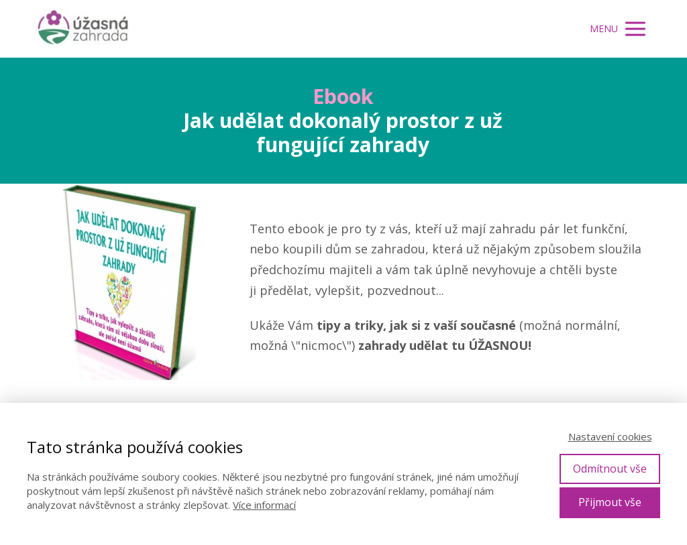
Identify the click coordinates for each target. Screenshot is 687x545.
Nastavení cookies (610, 436)
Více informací (264, 504)
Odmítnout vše (610, 468)
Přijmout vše (609, 502)
